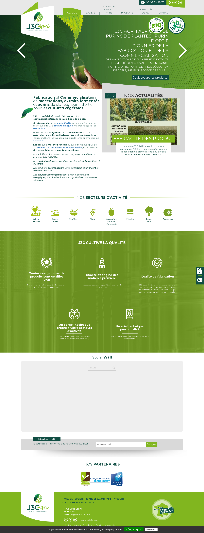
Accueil (72, 12)
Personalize (151, 529)
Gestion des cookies (106, 524)
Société (90, 12)
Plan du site (88, 524)
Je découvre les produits (150, 77)
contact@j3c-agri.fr (90, 519)
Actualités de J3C (146, 11)
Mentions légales (72, 524)
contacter (38, 140)
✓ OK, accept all (134, 529)
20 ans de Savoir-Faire (109, 9)
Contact (164, 12)
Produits (127, 12)
